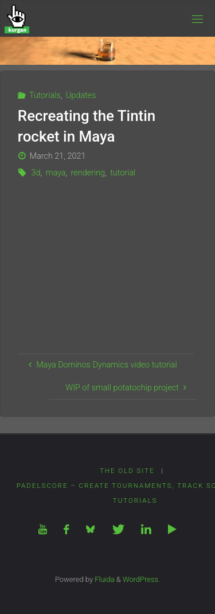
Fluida (104, 579)
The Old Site (127, 471)
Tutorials (45, 95)
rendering (88, 173)
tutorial (122, 173)
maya (56, 173)
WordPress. (141, 579)
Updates (81, 95)
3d (35, 173)
